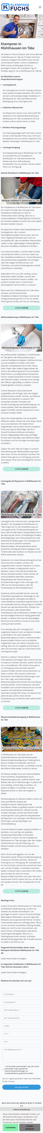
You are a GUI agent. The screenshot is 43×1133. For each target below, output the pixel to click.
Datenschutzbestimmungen (15, 1071)
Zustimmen (11, 1127)
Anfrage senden (21, 1087)
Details (30, 1122)
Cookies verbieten (29, 1127)
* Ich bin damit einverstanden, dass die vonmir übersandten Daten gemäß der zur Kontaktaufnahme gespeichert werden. (22, 1069)
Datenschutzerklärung (21, 1109)
